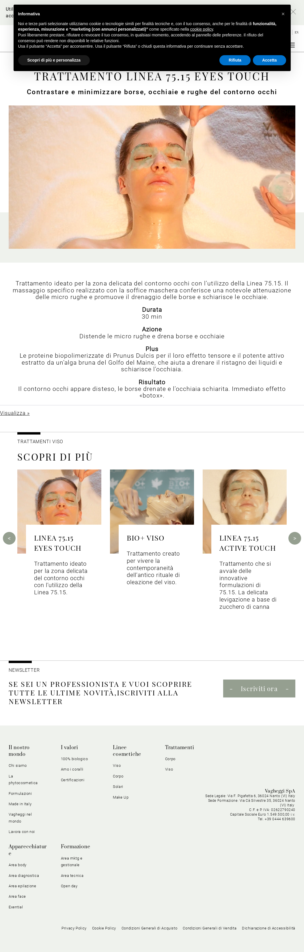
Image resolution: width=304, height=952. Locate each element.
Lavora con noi (22, 831)
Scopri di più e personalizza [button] (54, 60)
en (297, 32)
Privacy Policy (74, 928)
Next (294, 538)
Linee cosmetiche (127, 751)
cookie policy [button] (201, 29)
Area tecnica (72, 875)
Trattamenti (179, 748)
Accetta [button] (269, 60)
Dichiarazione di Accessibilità (268, 928)
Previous (9, 538)
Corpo (118, 776)
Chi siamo (18, 765)
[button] (283, 13)
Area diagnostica (24, 875)
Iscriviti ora (259, 688)
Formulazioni (20, 793)
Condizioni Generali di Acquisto (150, 928)
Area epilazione (22, 886)
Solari (118, 786)
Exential (16, 907)
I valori (69, 748)
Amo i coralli (72, 769)
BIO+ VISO (146, 537)
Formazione (75, 847)
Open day (69, 886)
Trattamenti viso (40, 441)
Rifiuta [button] (235, 60)
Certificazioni (73, 780)
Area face (17, 896)
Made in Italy (20, 804)
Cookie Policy (104, 928)
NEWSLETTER (24, 670)
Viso (117, 765)
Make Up (121, 797)
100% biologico (74, 759)
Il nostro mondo (19, 751)
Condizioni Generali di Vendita (209, 928)
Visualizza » (15, 413)
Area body (18, 865)
